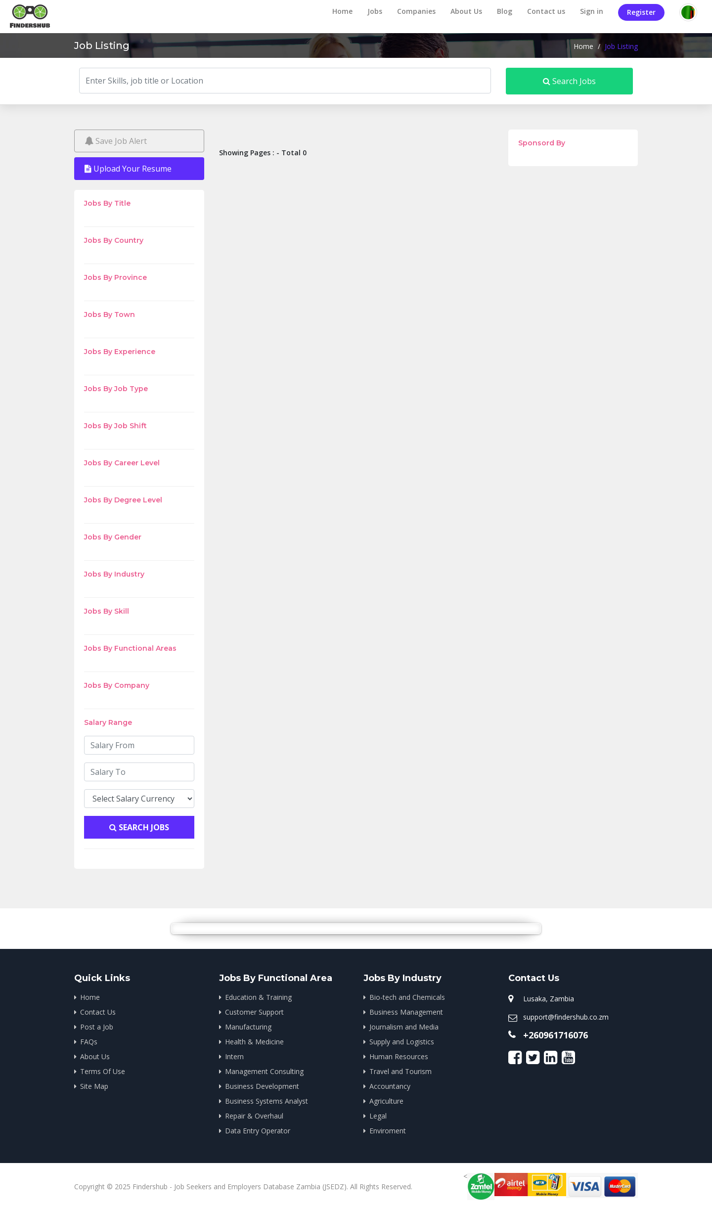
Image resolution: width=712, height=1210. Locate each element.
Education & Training (258, 997)
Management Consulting (264, 1071)
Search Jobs (569, 81)
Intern (234, 1056)
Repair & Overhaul (254, 1115)
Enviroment (387, 1130)
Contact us (546, 11)
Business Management (406, 1012)
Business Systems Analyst (266, 1101)
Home (342, 11)
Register (641, 12)
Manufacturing (248, 1026)
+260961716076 (555, 1035)
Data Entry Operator (257, 1130)
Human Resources (398, 1056)
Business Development (262, 1086)
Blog (504, 11)
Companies (416, 11)
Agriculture (386, 1101)
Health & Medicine (254, 1041)
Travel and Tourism (400, 1071)
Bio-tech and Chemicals (407, 997)
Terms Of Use (102, 1071)
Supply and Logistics (401, 1041)
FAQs (88, 1041)
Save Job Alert (116, 140)
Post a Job (96, 1026)
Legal (378, 1115)
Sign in (591, 11)
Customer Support (254, 1012)
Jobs (374, 11)
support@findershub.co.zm (566, 1017)
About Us (466, 11)
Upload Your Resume (128, 168)
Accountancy (389, 1086)
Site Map (94, 1086)
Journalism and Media (404, 1026)
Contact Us (98, 1012)
